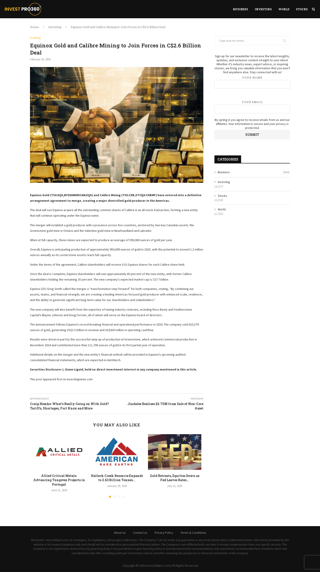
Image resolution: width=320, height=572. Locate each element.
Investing (263, 9)
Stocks (302, 9)
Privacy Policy (164, 533)
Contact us (140, 533)
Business (240, 9)
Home (34, 27)
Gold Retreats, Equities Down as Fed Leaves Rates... (174, 478)
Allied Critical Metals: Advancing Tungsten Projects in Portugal (59, 480)
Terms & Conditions (193, 533)
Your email (252, 106)
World (283, 9)
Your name (252, 82)
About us (120, 533)
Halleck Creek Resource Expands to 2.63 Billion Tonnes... (117, 478)
